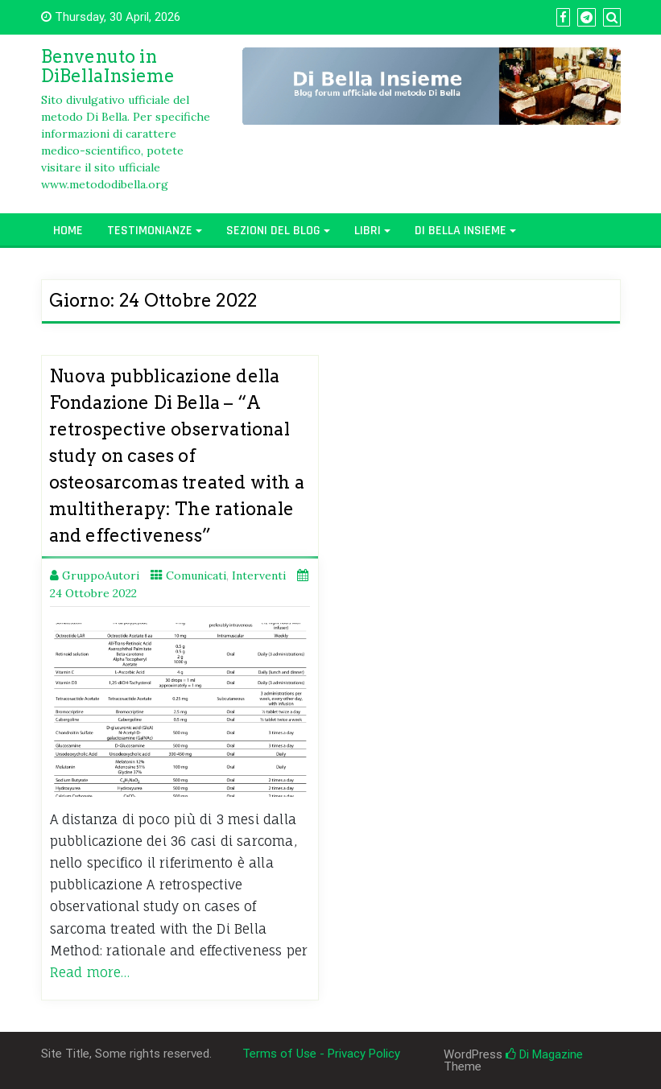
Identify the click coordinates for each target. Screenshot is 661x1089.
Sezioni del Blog (273, 230)
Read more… (90, 972)
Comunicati (196, 575)
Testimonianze (149, 230)
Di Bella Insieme (460, 230)
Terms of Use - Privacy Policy (321, 1053)
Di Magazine (544, 1054)
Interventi (259, 575)
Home (68, 230)
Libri (367, 230)
